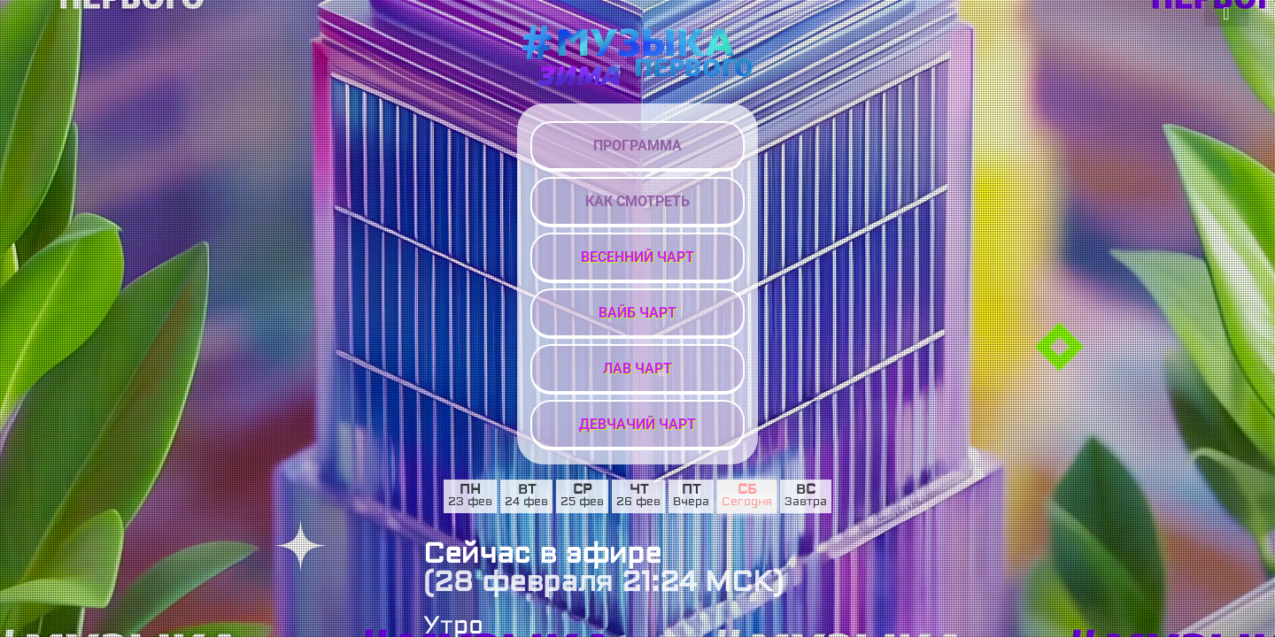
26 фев (638, 502)
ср (582, 490)
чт (639, 490)
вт (527, 490)
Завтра (805, 502)
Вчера (691, 502)
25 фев (582, 502)
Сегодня (747, 502)
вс (805, 490)
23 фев (470, 502)
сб (747, 490)
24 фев (526, 502)
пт (691, 490)
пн (470, 490)
